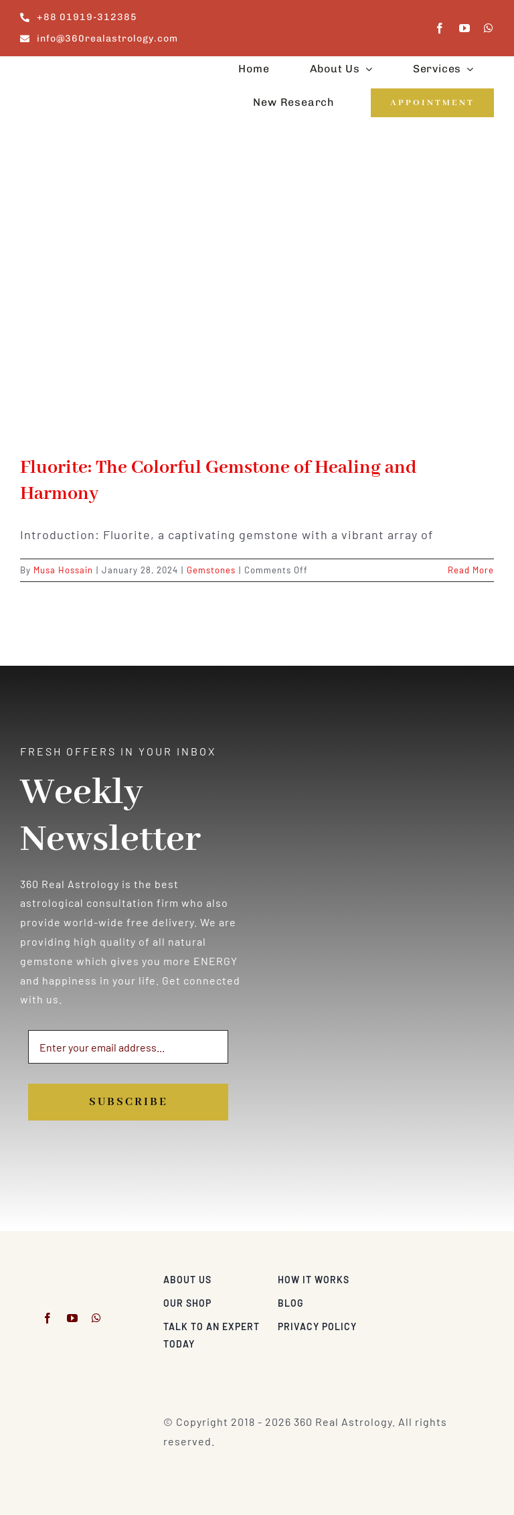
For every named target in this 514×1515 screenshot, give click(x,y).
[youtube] (464, 28)
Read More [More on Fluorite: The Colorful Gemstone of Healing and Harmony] (471, 570)
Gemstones (211, 570)
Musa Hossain (63, 570)
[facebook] (440, 28)
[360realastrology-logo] (61, 71)
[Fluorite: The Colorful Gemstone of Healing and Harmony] (257, 299)
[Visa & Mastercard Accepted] (450, 1276)
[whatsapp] (489, 28)
